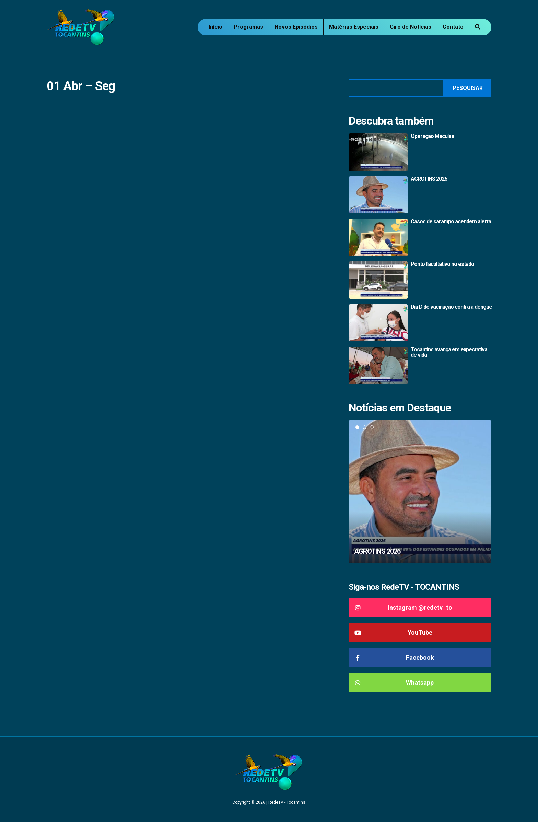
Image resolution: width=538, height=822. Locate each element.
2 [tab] (364, 427)
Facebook (394, 657)
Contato (453, 27)
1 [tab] (357, 427)
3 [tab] (372, 427)
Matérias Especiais (353, 27)
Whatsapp (394, 682)
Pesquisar (468, 88)
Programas (248, 27)
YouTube (393, 632)
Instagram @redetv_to (403, 607)
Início (215, 27)
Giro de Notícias (410, 27)
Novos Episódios (296, 27)
